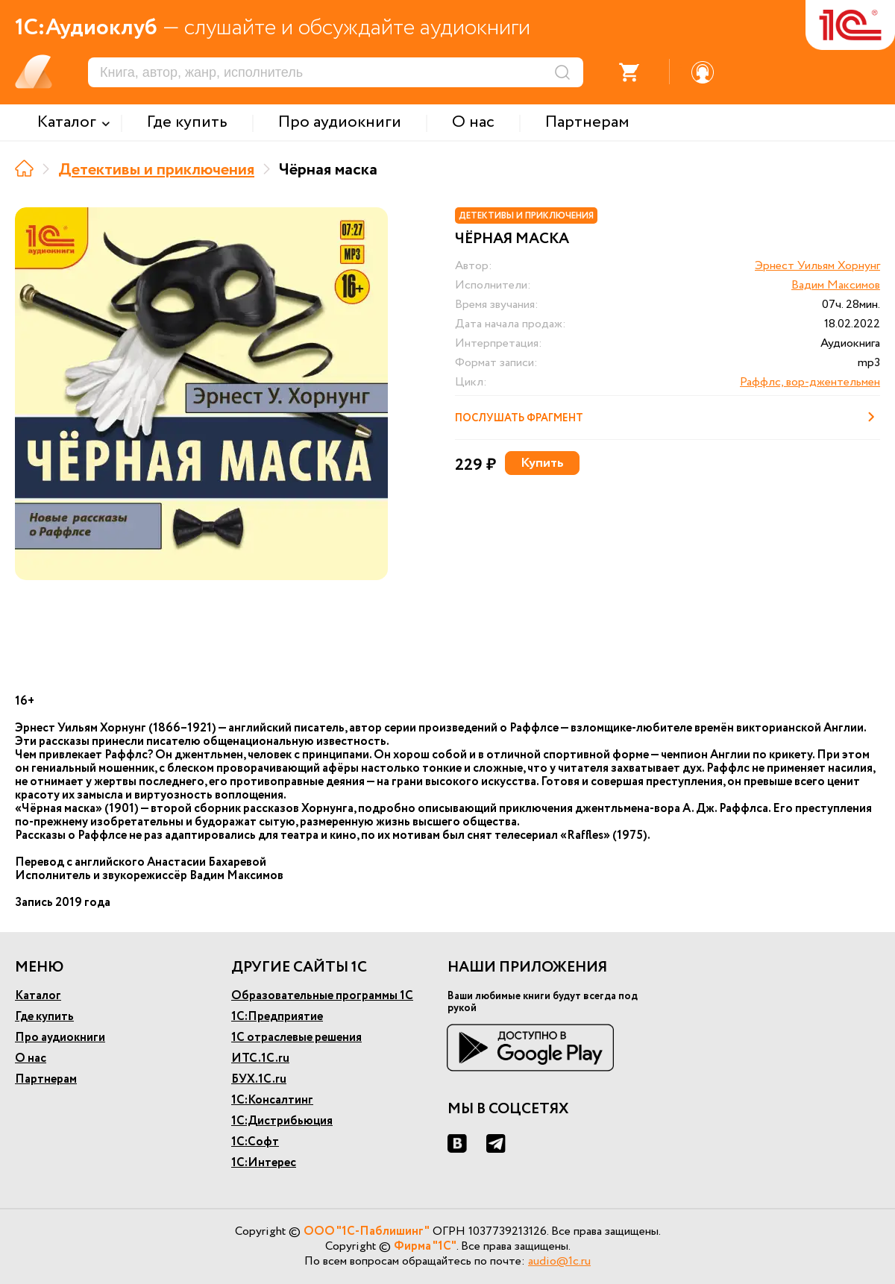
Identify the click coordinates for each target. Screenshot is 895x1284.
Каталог (38, 995)
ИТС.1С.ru (260, 1058)
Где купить (44, 1016)
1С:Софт (255, 1142)
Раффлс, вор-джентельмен (810, 382)
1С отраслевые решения (296, 1037)
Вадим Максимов (835, 285)
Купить (542, 463)
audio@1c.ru (559, 1261)
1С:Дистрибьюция (282, 1121)
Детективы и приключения (156, 170)
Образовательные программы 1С (322, 995)
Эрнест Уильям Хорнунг (817, 265)
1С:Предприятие (277, 1016)
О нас (30, 1058)
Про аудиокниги (60, 1037)
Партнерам (46, 1079)
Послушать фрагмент (667, 417)
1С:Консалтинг (272, 1100)
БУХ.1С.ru (258, 1079)
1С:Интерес (263, 1162)
